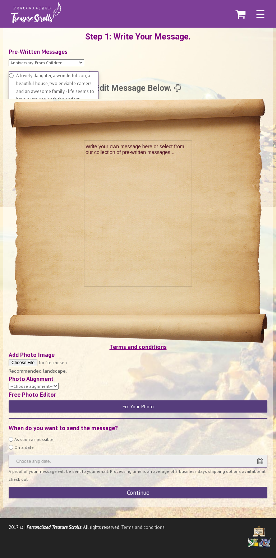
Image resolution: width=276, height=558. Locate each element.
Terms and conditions (138, 347)
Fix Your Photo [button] (138, 406)
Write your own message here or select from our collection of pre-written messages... (135, 149)
